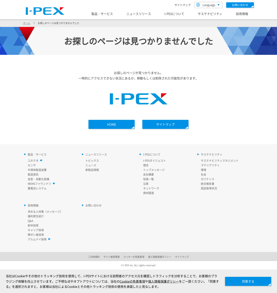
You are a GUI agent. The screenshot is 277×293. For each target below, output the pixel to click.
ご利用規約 (94, 256)
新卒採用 (33, 225)
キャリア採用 (36, 230)
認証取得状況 (209, 188)
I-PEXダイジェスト (154, 160)
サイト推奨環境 (111, 256)
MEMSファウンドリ (40, 183)
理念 (146, 165)
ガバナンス (207, 179)
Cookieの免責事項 (132, 281)
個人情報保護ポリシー (163, 281)
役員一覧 (148, 179)
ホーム (26, 23)
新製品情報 (92, 170)
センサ (32, 165)
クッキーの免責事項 (133, 256)
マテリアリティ (210, 165)
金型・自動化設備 (38, 179)
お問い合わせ (93, 205)
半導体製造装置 (37, 170)
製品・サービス (102, 13)
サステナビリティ (210, 13)
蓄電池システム (37, 188)
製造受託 (33, 174)
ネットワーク (151, 188)
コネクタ (34, 160)
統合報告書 (207, 183)
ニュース (90, 165)
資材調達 (148, 193)
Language (205, 5)
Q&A (30, 221)
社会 (203, 174)
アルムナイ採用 (38, 239)
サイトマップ (182, 5)
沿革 (146, 183)
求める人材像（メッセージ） (45, 211)
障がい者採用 (36, 234)
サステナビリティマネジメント (220, 160)
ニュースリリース (138, 13)
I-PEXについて (174, 13)
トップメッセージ (154, 170)
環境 (203, 170)
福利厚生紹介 (36, 216)
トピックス (92, 160)
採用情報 (242, 13)
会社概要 (148, 174)
